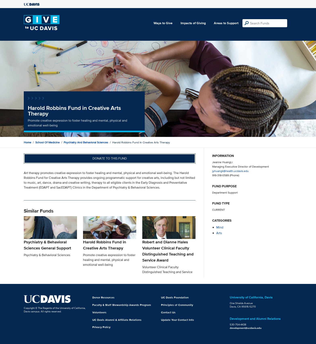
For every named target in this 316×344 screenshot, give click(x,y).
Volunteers (99, 312)
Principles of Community (177, 305)
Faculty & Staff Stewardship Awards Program (121, 305)
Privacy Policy (101, 327)
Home (27, 142)
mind (219, 227)
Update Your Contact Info (177, 320)
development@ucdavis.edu (246, 328)
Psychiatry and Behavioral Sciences (86, 142)
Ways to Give (163, 23)
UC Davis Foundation (175, 297)
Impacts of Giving (193, 23)
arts (219, 233)
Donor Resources (103, 297)
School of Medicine (47, 142)
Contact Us (168, 312)
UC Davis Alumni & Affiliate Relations (116, 320)
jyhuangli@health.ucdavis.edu (230, 171)
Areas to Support (226, 23)
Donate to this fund (110, 158)
